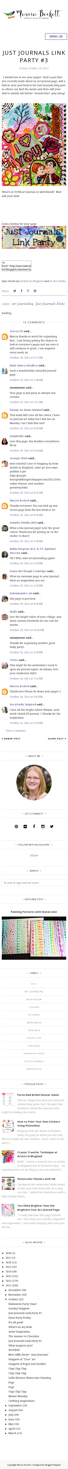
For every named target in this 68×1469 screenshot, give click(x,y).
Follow (34, 855)
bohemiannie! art (21, 593)
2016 (8, 1262)
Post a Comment (16, 730)
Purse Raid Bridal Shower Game (38, 1095)
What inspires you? (20, 1345)
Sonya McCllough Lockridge (28, 571)
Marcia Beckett (19, 500)
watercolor (34, 1069)
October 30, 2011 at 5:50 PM (26, 652)
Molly (13, 611)
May (11, 1424)
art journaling (22, 304)
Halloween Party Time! (22, 1304)
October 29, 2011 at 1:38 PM (26, 541)
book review (34, 999)
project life (34, 1038)
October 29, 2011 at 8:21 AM (26, 492)
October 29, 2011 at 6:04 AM (26, 450)
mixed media (34, 1022)
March (12, 1433)
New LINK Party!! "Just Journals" (28, 1354)
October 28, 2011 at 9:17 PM (26, 357)
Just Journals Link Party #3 (25, 1313)
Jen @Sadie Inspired (23, 704)
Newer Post (12, 738)
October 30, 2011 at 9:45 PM (26, 696)
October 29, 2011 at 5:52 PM (26, 585)
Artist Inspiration (19, 1331)
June (11, 1419)
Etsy (34, 984)
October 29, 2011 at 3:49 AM (26, 428)
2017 (8, 1257)
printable (34, 1030)
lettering (34, 1014)
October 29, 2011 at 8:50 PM (26, 603)
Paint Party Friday (19, 1317)
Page (11, 1382)
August (12, 1410)
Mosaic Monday (18, 1396)
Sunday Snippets (18, 1308)
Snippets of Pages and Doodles (27, 1364)
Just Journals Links (50, 304)
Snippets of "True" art (21, 1359)
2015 (8, 1266)
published (34, 1045)
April (11, 1428)
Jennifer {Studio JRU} (23, 522)
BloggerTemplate (53, 1464)
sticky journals (34, 1061)
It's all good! (15, 1322)
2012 (8, 1280)
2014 (8, 1271)
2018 (8, 1253)
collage (34, 1007)
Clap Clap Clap (17, 1368)
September (15, 1405)
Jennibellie (17, 436)
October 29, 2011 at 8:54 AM (26, 515)
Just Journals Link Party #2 (25, 1341)
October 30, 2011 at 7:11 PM (26, 678)
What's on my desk (20, 1327)
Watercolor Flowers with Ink (36, 1179)
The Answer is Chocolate (23, 1336)
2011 (8, 1285)
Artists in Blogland (32, 281)
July (10, 1414)
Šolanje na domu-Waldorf (26, 410)
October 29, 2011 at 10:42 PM (27, 630)
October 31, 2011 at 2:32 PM (26, 723)
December (14, 1290)
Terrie (14, 660)
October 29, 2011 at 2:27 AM (26, 402)
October (13, 1299)
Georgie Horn (19, 458)
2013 (8, 1276)
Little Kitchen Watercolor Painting (29, 1377)
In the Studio (58, 281)
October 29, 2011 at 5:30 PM (26, 563)
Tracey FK (16, 331)
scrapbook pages (34, 1053)
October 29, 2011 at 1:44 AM (26, 380)
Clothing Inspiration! (21, 1400)
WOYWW (14, 1350)
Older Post (56, 738)
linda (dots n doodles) (24, 365)
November (14, 1294)
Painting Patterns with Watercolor (34, 912)
